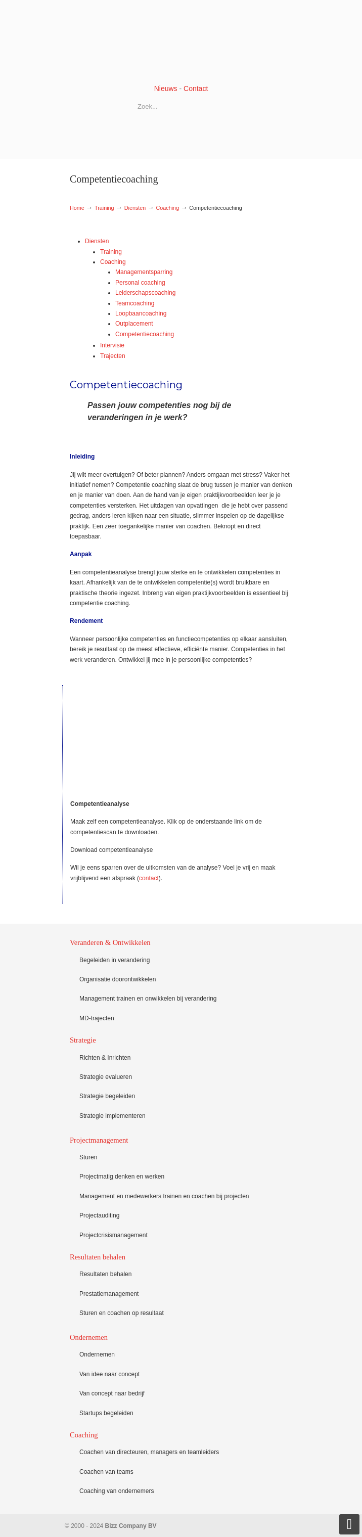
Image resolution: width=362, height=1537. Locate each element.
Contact (196, 88)
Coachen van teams (106, 1471)
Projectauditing (99, 1215)
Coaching (167, 208)
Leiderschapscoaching (145, 292)
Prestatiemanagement (109, 1293)
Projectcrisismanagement (113, 1235)
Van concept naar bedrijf (112, 1393)
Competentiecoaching (144, 334)
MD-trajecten (96, 1018)
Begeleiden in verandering (114, 960)
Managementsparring (143, 272)
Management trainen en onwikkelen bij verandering (148, 998)
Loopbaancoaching (140, 313)
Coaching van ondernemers (116, 1491)
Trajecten (112, 355)
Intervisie (112, 345)
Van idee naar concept (109, 1374)
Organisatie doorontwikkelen (117, 979)
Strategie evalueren (105, 1076)
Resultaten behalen (105, 1274)
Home (77, 208)
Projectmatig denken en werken (121, 1176)
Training (104, 208)
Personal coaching (140, 282)
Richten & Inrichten (104, 1057)
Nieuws (165, 88)
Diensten (135, 208)
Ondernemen (97, 1354)
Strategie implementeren (112, 1115)
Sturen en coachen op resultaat (121, 1313)
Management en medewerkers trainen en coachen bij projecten (164, 1196)
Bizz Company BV (181, 41)
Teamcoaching (134, 303)
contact (149, 878)
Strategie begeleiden (107, 1096)
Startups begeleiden (106, 1413)
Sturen (88, 1157)
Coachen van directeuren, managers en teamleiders (149, 1452)
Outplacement (134, 323)
